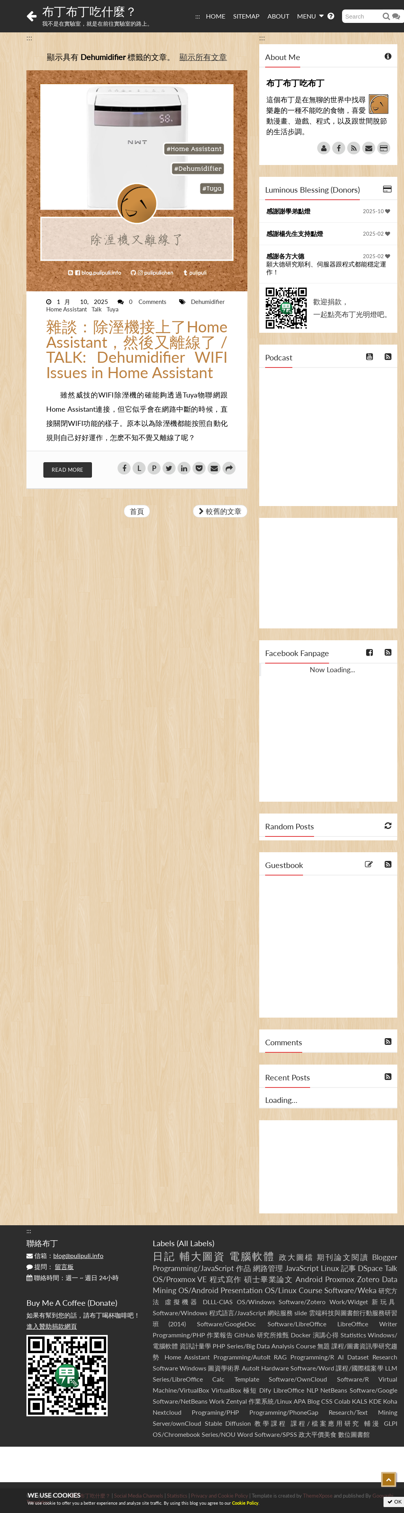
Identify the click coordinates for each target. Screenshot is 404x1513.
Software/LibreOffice (296, 1323)
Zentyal (236, 1401)
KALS (359, 1401)
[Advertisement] (328, 573)
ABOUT (278, 16)
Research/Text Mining (363, 1412)
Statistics (353, 1335)
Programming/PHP (179, 1335)
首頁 (137, 511)
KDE (375, 1401)
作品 (243, 1268)
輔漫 (372, 1423)
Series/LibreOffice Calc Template (206, 1379)
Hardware (275, 1368)
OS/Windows (256, 1301)
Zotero (368, 1279)
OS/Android (198, 1290)
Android (309, 1279)
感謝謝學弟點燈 (288, 211)
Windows (193, 1368)
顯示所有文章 (203, 57)
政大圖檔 (296, 1257)
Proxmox (339, 1279)
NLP (312, 1390)
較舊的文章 (220, 511)
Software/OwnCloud (298, 1379)
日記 (164, 1256)
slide (300, 1312)
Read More (68, 470)
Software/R (353, 1379)
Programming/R (312, 1357)
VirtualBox (226, 1390)
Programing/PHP (215, 1412)
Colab (342, 1401)
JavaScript (302, 1268)
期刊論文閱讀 (343, 1257)
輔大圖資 (202, 1256)
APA (300, 1401)
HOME (215, 16)
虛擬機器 (182, 1301)
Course (310, 1290)
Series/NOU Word (227, 1434)
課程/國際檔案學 (359, 1368)
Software (165, 1368)
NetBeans (333, 1390)
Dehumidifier (207, 301)
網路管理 (268, 1268)
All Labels (195, 1243)
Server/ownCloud (177, 1423)
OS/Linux (280, 1290)
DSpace (370, 1268)
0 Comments (150, 301)
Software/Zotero (302, 1301)
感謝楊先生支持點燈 (294, 233)
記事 (348, 1268)
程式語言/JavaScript (237, 1312)
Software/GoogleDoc (226, 1323)
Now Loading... (332, 669)
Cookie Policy (245, 1503)
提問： (50, 1266)
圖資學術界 (224, 1368)
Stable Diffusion (228, 1423)
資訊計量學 (195, 1346)
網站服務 (280, 1312)
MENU (310, 16)
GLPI (390, 1423)
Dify (265, 1390)
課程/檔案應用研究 (326, 1423)
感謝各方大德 (285, 256)
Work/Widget (348, 1301)
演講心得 (326, 1335)
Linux (330, 1268)
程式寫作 (225, 1279)
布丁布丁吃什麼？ (89, 11)
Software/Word (312, 1368)
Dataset (358, 1357)
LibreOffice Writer (367, 1323)
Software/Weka (350, 1290)
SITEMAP (246, 16)
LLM (391, 1368)
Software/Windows (180, 1312)
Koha (390, 1401)
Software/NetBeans (180, 1401)
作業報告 (220, 1335)
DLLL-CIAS (218, 1301)
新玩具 (384, 1301)
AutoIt (251, 1368)
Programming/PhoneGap (283, 1412)
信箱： (64, 1255)
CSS (327, 1401)
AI (341, 1357)
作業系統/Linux (270, 1401)
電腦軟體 (252, 1256)
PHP (219, 1346)
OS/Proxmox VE (180, 1279)
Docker (301, 1335)
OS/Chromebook (176, 1434)
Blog (313, 1401)
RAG (280, 1357)
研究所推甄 (273, 1335)
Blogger (384, 1257)
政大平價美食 (318, 1434)
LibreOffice (288, 1390)
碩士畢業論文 (268, 1279)
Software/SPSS (275, 1434)
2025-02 (376, 234)
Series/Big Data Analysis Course (271, 1346)
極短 (250, 1390)
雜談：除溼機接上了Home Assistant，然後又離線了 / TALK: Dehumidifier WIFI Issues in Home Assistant (137, 349)
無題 (323, 1346)
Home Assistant (67, 309)
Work (216, 1401)
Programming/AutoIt (242, 1357)
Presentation (242, 1290)
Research (384, 1357)
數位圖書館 (354, 1434)
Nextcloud (167, 1412)
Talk (97, 309)
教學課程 (270, 1423)
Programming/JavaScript (193, 1268)
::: (197, 16)
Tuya (112, 309)
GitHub (244, 1335)
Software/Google (373, 1390)
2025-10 (376, 211)
